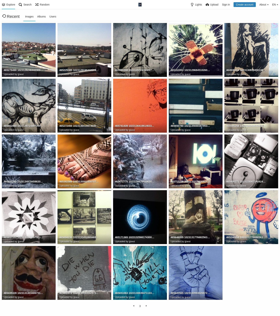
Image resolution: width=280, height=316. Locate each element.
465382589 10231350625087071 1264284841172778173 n (79, 181)
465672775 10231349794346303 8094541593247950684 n (135, 181)
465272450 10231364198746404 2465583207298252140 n (79, 126)
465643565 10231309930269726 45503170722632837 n (191, 293)
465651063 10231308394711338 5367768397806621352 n (135, 293)
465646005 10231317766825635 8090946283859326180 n (191, 237)
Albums (41, 16)
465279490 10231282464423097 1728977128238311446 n (24, 70)
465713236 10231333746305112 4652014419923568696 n (191, 181)
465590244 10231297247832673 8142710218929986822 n (135, 70)
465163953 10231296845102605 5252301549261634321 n (191, 70)
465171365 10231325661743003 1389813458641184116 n (135, 237)
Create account (244, 4)
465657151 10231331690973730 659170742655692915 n (24, 237)
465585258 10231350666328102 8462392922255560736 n (246, 126)
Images (29, 16)
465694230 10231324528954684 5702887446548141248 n (79, 237)
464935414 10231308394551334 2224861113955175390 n (246, 70)
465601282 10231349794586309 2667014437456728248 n (24, 181)
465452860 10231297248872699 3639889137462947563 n (24, 126)
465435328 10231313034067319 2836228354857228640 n (24, 293)
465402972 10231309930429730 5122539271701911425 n (79, 293)
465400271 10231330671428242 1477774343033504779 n (246, 181)
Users (52, 16)
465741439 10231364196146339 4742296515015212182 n (135, 126)
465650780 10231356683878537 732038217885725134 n (191, 126)
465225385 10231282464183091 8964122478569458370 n (79, 70)
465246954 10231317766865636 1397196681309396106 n (246, 237)
